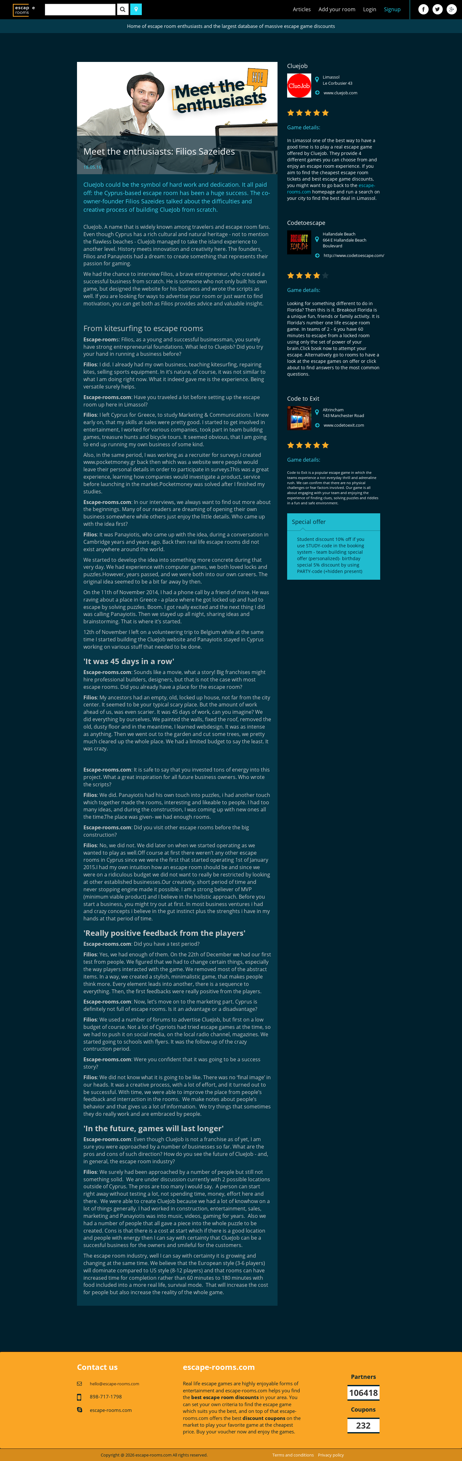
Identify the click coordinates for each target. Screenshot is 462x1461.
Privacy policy (331, 1455)
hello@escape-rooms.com (114, 1384)
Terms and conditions (293, 1455)
